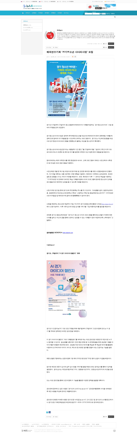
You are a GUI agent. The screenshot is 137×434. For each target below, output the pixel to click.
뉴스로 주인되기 (35, 424)
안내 (105, 43)
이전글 (48, 47)
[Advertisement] (32, 44)
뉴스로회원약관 (45, 424)
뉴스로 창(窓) (26, 27)
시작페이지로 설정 (98, 1)
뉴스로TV (25, 30)
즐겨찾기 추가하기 (110, 1)
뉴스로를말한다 (25, 424)
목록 (105, 47)
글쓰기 (111, 43)
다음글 (55, 47)
